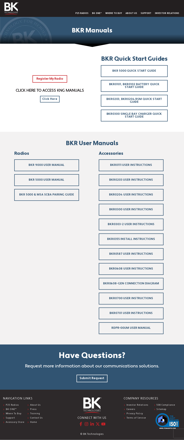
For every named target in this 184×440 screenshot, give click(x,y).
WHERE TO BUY (113, 13)
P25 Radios (82, 13)
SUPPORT (146, 13)
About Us (131, 13)
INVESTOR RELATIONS (167, 13)
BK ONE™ (97, 13)
